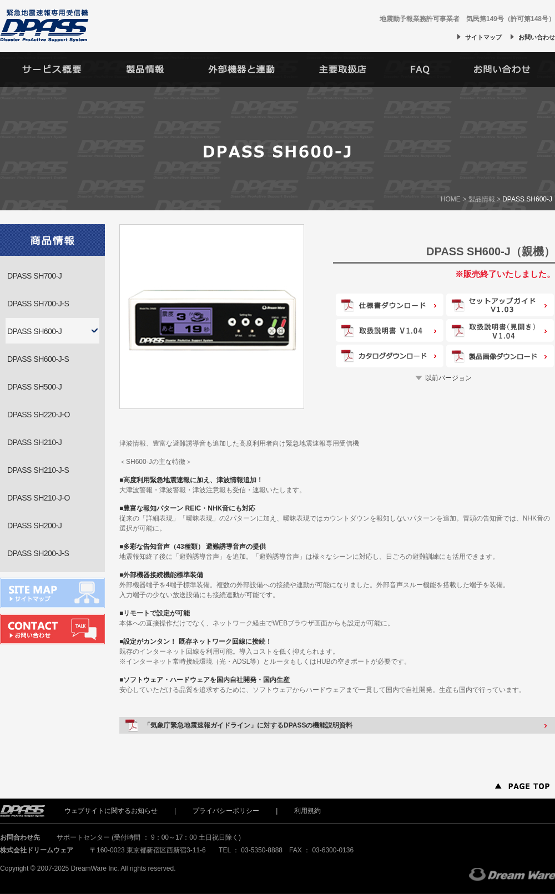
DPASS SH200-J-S (38, 553)
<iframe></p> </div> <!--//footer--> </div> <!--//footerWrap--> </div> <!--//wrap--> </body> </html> (277, 845)
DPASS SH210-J (34, 442)
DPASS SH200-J (34, 525)
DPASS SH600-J (34, 331)
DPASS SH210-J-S (38, 470)
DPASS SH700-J (34, 275)
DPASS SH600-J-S (38, 359)
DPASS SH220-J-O (38, 414)
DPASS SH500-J (34, 386)
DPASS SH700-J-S (38, 303)
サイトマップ (483, 37)
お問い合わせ (536, 37)
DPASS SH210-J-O (38, 497)
